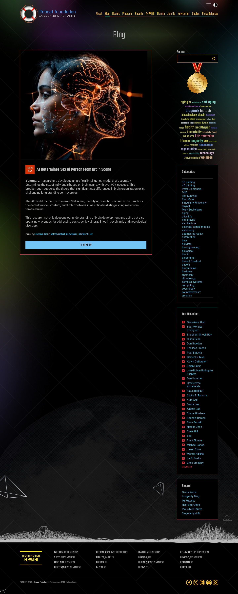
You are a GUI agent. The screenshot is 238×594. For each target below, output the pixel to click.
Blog (107, 14)
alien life (187, 216)
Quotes (195, 14)
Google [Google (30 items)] (181, 128)
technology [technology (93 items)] (207, 153)
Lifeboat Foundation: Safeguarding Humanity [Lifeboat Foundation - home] (48, 14)
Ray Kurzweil (189, 195)
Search (214, 59)
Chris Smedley (195, 462)
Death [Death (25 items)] (213, 119)
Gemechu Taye (195, 357)
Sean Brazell (194, 422)
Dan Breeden (194, 343)
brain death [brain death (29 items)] (185, 119)
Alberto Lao (193, 408)
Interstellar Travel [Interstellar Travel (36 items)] (209, 132)
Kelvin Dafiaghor (196, 361)
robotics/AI (84, 234)
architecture (189, 223)
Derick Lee (193, 404)
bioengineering (190, 247)
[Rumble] (215, 582)
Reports (139, 14)
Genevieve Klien (41, 234)
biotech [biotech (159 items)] (205, 111)
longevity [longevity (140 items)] (197, 141)
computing (188, 285)
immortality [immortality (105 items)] (194, 132)
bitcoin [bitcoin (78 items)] (201, 115)
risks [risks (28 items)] (205, 149)
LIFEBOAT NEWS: (104, 552)
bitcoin (186, 264)
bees (184, 240)
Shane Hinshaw (196, 413)
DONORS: (142, 557)
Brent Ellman (194, 440)
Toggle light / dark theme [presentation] (215, 5)
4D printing (188, 185)
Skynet (186, 206)
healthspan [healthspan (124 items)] (202, 128)
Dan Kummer (194, 378)
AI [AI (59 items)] (190, 102)
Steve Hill (192, 431)
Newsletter (183, 14)
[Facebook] (189, 582)
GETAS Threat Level (31, 558)
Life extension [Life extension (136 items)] (204, 136)
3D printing (188, 182)
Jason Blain (194, 449)
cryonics (187, 295)
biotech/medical (58, 234)
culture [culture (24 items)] (209, 119)
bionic (185, 254)
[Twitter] (195, 582)
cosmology (188, 288)
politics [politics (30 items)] (186, 145)
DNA (184, 192)
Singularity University (194, 202)
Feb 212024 (30, 170)
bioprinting (188, 257)
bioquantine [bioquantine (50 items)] (205, 106)
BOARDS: (184, 557)
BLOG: (99, 557)
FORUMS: (142, 567)
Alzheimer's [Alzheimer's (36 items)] (196, 103)
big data (187, 244)
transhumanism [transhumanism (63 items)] (192, 157)
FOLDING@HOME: (146, 562)
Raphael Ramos (196, 418)
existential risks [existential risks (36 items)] (187, 123)
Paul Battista (194, 352)
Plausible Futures (192, 509)
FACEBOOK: (59, 552)
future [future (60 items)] (205, 122)
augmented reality (192, 233)
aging (185, 213)
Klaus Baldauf (195, 390)
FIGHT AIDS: (60, 562)
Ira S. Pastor (194, 458)
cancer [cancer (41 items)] (192, 119)
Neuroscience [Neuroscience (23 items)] (213, 142)
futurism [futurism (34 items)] (212, 123)
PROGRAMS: (185, 562)
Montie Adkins (195, 453)
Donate (161, 14)
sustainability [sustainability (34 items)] (194, 154)
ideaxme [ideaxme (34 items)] (183, 132)
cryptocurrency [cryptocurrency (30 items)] (201, 119)
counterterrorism (191, 292)
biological (187, 251)
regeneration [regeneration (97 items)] (189, 149)
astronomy (188, 230)
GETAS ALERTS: (186, 552)
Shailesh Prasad (196, 348)
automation (189, 237)
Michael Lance (195, 444)
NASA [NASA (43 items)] (206, 141)
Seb (189, 435)
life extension (72, 234)
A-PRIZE (150, 14)
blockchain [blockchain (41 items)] (210, 115)
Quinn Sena (193, 339)
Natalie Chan (194, 426)
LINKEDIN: (143, 552)
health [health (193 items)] (190, 127)
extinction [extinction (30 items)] (197, 123)
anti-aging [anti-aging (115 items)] (209, 102)
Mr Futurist (188, 500)
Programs (127, 14)
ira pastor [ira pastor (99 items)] (188, 136)
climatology (189, 278)
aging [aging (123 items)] (184, 102)
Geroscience (189, 492)
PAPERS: (100, 567)
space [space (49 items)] (185, 153)
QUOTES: (184, 567)
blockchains (189, 268)
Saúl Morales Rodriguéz (194, 328)
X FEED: (58, 557)
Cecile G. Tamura (197, 395)
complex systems (192, 281)
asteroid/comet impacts (196, 226)
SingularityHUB (191, 513)
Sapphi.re (72, 582)
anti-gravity (188, 219)
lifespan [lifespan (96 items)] (185, 141)
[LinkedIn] (202, 582)
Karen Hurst (194, 366)
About (99, 14)
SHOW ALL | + (187, 467)
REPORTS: (101, 562)
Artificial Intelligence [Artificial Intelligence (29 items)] (192, 107)
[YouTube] (209, 582)
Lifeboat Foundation (41, 582)
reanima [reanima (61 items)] (194, 145)
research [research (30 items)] (200, 149)
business (187, 271)
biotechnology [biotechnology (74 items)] (189, 115)
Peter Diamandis (191, 189)
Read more (86, 245)
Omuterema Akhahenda (194, 385)
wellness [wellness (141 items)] (206, 157)
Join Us (171, 14)
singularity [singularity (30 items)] (212, 149)
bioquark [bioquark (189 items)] (192, 110)
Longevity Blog (190, 496)
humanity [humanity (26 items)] (214, 128)
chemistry (187, 274)
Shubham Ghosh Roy (199, 334)
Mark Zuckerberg (192, 209)
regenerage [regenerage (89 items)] (206, 145)
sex (91, 234)
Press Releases (210, 14)
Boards (116, 14)
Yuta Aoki (192, 400)
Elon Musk (188, 199)
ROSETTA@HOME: (62, 567)
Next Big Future (191, 504)
